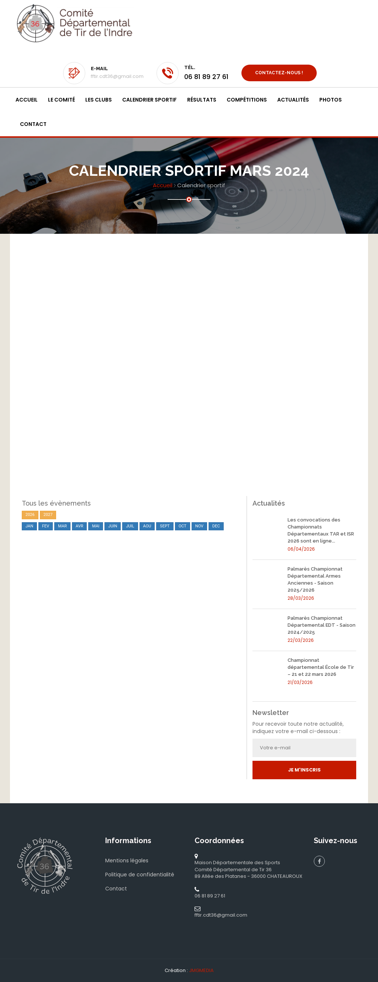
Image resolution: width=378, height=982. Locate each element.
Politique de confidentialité (139, 874)
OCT (182, 526)
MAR (62, 526)
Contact (33, 124)
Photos (330, 99)
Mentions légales (126, 860)
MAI (95, 526)
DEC (216, 526)
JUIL (130, 526)
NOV (199, 526)
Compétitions (247, 99)
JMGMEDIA (201, 970)
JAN (29, 526)
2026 (30, 514)
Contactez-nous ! (279, 72)
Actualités (293, 99)
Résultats (201, 99)
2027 (48, 514)
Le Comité (61, 99)
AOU (147, 526)
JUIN (112, 526)
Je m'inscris (304, 769)
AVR (79, 526)
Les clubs (98, 99)
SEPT (164, 526)
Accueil (27, 99)
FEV (45, 526)
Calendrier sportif (149, 99)
